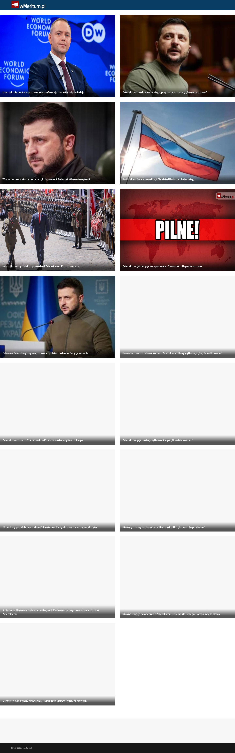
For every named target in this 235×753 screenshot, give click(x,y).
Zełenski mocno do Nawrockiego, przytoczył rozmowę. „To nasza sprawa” (164, 92)
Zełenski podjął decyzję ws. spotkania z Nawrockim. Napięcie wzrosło (162, 266)
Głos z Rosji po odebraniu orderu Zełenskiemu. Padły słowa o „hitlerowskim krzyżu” (50, 527)
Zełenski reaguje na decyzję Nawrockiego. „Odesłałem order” (157, 440)
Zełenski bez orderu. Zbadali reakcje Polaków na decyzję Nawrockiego (42, 440)
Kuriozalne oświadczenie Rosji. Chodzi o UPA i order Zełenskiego (158, 179)
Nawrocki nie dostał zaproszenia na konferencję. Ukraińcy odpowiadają (43, 92)
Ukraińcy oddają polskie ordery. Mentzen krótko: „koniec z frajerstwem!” (163, 527)
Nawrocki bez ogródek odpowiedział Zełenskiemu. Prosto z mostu (40, 266)
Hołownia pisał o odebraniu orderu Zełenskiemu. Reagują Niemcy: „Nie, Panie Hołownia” (172, 353)
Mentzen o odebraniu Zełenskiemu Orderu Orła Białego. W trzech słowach (44, 701)
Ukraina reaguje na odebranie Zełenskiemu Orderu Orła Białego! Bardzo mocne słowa (171, 614)
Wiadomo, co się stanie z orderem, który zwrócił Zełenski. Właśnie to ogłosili (46, 179)
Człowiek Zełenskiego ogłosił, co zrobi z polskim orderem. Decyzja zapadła (45, 353)
